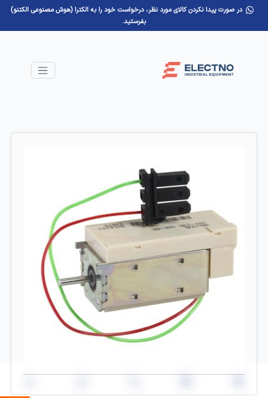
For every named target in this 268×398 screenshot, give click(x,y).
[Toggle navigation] (43, 70)
